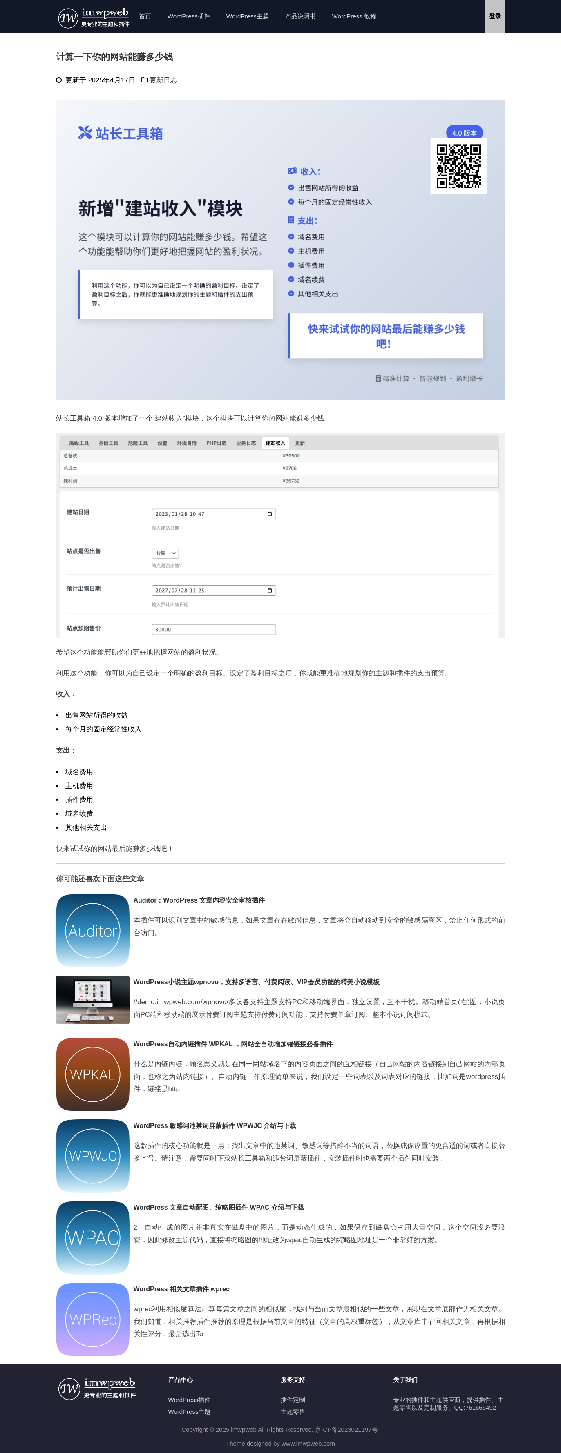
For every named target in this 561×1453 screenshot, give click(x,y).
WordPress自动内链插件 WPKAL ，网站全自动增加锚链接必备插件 (233, 1044)
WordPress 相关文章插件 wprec (182, 1289)
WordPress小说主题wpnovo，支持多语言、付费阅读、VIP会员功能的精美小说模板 (257, 981)
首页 (145, 16)
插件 (403, 673)
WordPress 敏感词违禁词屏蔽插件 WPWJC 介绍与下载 (215, 1125)
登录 (495, 16)
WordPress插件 (189, 16)
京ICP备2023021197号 (346, 1429)
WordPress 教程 (354, 16)
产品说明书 (300, 16)
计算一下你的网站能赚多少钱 (114, 57)
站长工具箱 (73, 418)
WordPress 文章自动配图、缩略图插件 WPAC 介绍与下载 (219, 1207)
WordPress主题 (247, 16)
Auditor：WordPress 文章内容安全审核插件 (199, 900)
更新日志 (163, 80)
